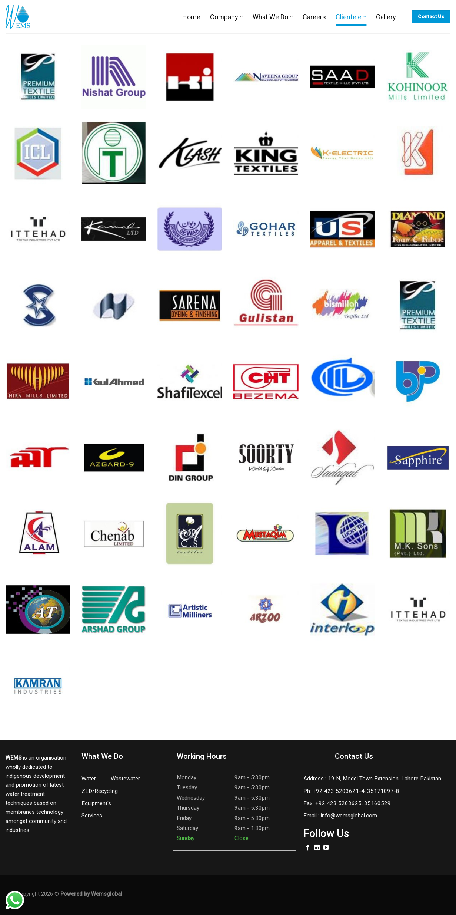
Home (191, 17)
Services (91, 815)
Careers (314, 17)
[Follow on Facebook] (308, 848)
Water (89, 778)
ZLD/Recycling (99, 791)
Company (226, 17)
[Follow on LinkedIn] (317, 848)
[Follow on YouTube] (326, 848)
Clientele (351, 17)
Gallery (386, 17)
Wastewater (125, 778)
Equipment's (96, 803)
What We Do (273, 17)
